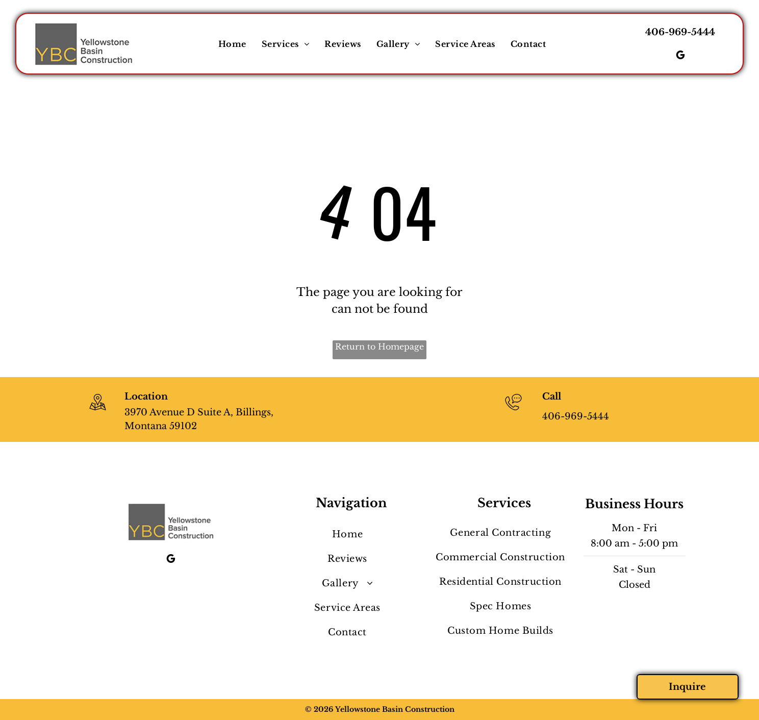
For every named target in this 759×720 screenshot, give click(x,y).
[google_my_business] (680, 56)
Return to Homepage (379, 346)
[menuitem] (232, 44)
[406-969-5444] (513, 411)
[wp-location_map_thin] (97, 411)
